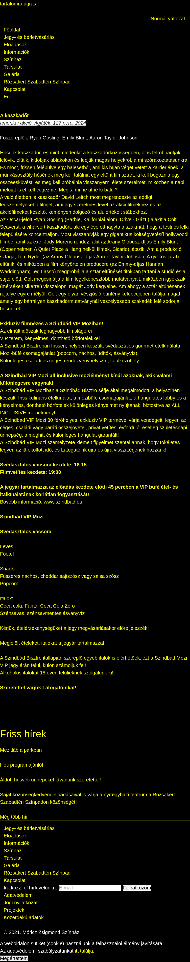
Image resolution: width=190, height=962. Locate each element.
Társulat (13, 67)
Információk (16, 52)
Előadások (15, 44)
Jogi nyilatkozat (21, 902)
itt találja (84, 951)
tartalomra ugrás (18, 3)
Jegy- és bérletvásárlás (29, 37)
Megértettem (14, 958)
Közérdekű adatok (24, 917)
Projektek (14, 910)
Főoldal (12, 29)
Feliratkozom (137, 887)
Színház (13, 59)
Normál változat (168, 18)
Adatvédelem (18, 895)
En (7, 96)
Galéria (12, 74)
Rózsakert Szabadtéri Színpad (37, 81)
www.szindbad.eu (63, 502)
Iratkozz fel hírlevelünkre (30, 887)
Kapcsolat (14, 89)
